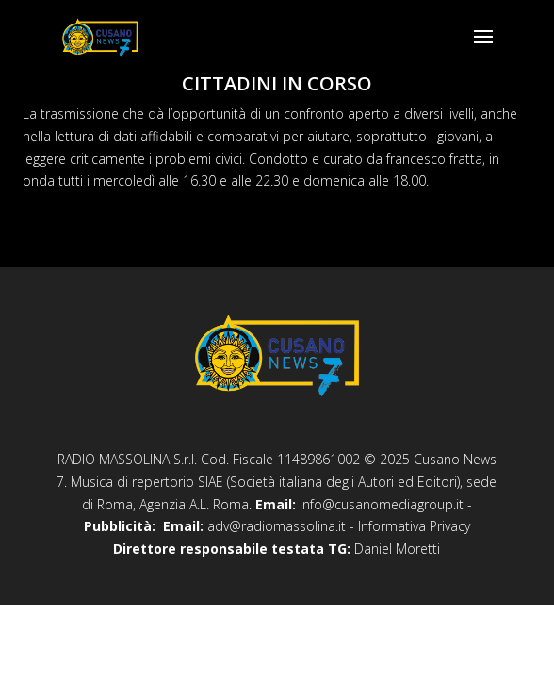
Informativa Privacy (414, 526)
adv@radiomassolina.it (276, 526)
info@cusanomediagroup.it (382, 504)
